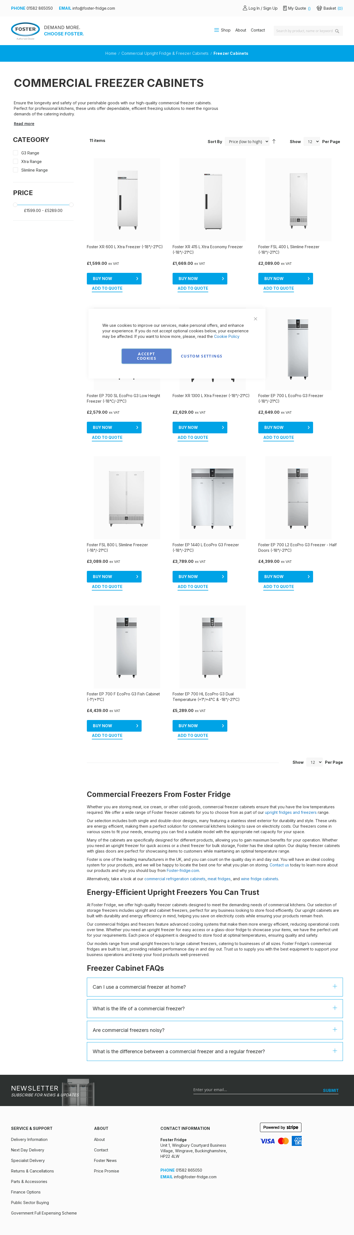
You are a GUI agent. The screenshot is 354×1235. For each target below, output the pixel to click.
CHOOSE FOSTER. (64, 34)
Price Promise (106, 1134)
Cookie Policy (227, 336)
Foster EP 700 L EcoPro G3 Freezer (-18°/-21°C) (290, 389)
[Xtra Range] (43, 163)
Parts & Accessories (29, 1145)
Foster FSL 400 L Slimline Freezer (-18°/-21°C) (288, 249)
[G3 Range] (43, 154)
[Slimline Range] (43, 171)
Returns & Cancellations (32, 1134)
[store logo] (25, 31)
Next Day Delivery (27, 1113)
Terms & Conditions (74, 1218)
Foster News (105, 1124)
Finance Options (26, 1155)
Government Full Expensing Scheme (44, 1176)
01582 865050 (40, 8)
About (240, 30)
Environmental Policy (150, 1218)
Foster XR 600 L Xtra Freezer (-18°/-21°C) (125, 246)
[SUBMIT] (331, 1054)
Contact (258, 30)
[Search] (337, 31)
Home (111, 53)
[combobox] (308, 31)
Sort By (215, 141)
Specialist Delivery (28, 1124)
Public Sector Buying (30, 1166)
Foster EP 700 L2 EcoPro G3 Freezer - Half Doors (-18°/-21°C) (297, 529)
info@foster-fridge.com (93, 8)
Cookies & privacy (28, 1218)
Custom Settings (201, 356)
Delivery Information (29, 1103)
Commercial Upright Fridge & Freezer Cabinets (165, 53)
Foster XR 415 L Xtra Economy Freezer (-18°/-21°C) (208, 249)
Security (111, 1218)
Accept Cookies (146, 356)
